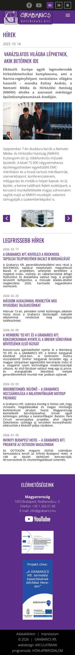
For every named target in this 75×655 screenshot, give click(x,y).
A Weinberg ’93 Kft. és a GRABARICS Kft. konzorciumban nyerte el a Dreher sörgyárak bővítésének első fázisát (37, 339)
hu (50, 5)
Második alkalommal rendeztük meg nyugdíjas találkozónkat (30, 303)
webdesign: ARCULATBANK (37, 645)
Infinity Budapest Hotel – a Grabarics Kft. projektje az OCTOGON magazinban (34, 442)
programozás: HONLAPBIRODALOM (37, 650)
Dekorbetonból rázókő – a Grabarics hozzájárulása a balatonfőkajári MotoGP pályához (34, 393)
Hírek (9, 34)
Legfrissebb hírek (23, 240)
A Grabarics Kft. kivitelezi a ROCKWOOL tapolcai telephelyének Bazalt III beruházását (36, 256)
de (67, 5)
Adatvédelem (25, 634)
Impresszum (50, 634)
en (59, 5)
